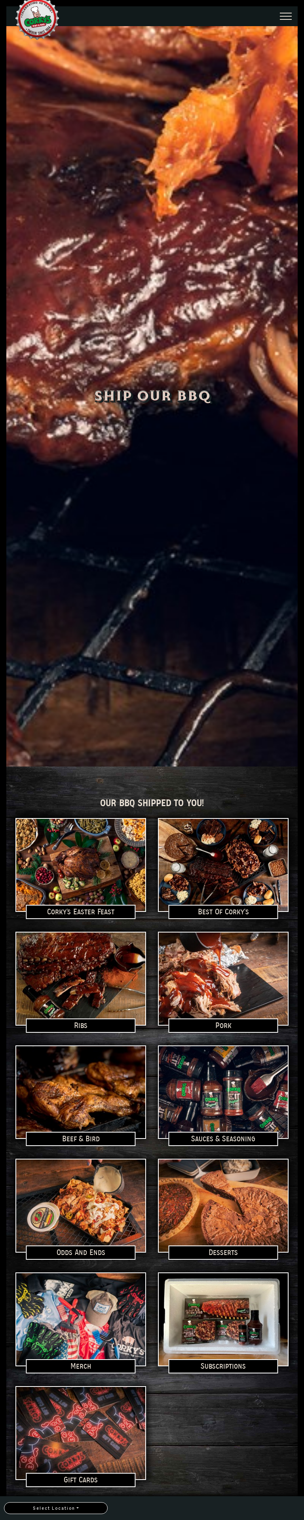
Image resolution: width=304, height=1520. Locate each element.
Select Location (54, 1508)
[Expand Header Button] (286, 16)
